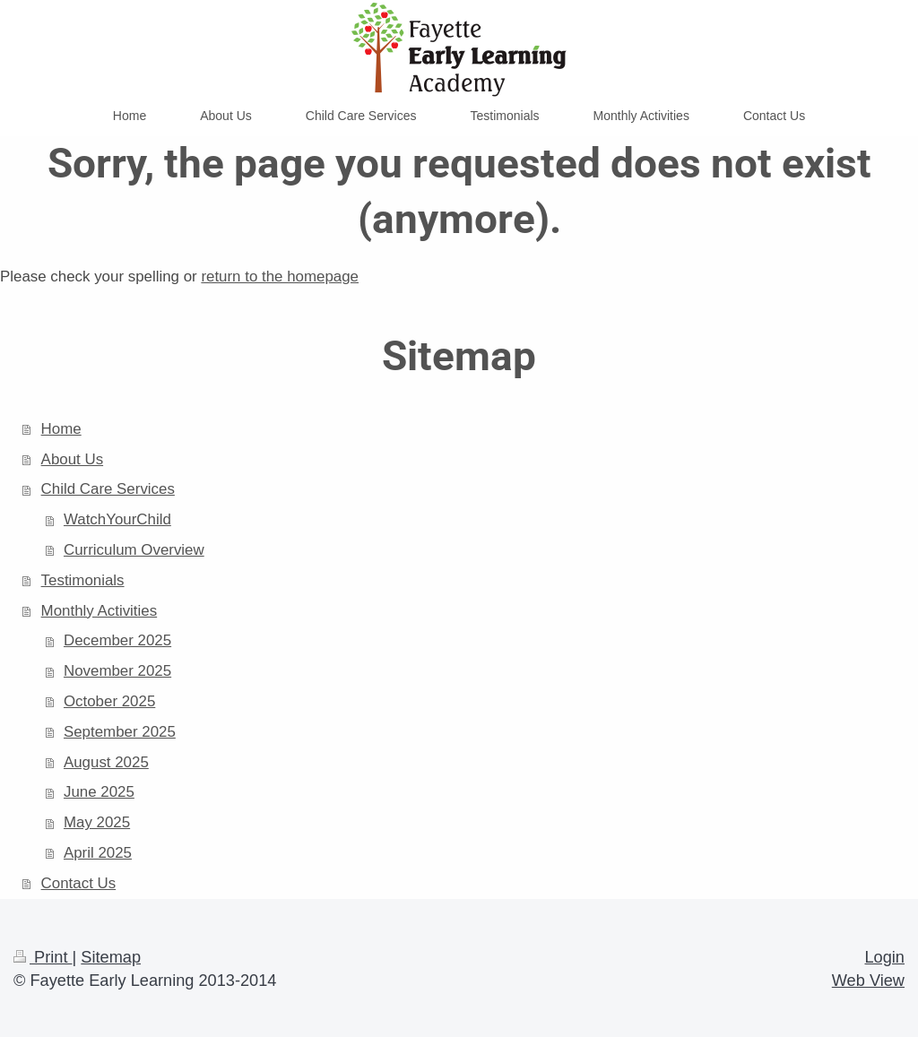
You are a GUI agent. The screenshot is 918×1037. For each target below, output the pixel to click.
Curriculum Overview (134, 549)
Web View (868, 980)
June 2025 (99, 791)
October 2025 (109, 701)
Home (61, 428)
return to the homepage (280, 276)
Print (43, 957)
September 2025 (120, 731)
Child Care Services (108, 488)
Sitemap (111, 957)
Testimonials (83, 580)
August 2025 (106, 762)
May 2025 (97, 822)
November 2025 (117, 670)
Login (884, 957)
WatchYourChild (117, 519)
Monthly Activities (99, 610)
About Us (72, 459)
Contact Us (79, 883)
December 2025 (117, 640)
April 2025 (98, 852)
